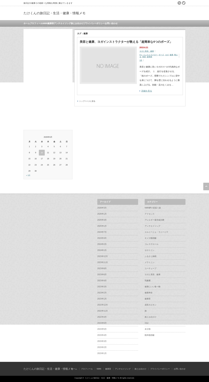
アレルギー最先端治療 (154, 220)
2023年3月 (102, 286)
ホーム (27, 23)
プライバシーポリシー (94, 23)
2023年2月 (102, 293)
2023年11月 (102, 262)
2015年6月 (102, 323)
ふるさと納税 (150, 256)
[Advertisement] (48, 78)
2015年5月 (102, 329)
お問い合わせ (111, 23)
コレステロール (151, 244)
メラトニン (149, 262)
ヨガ (167, 55)
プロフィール (36, 23)
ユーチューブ (150, 268)
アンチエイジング (62, 23)
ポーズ (161, 55)
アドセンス (149, 214)
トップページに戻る (87, 101)
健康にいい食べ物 (152, 286)
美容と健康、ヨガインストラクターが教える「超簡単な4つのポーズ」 (126, 41)
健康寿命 (149, 293)
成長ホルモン (150, 305)
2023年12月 (102, 256)
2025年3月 (102, 220)
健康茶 (51, 23)
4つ (140, 55)
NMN (45, 23)
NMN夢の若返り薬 (153, 208)
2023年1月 (102, 299)
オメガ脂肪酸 (150, 238)
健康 (171, 55)
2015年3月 (102, 341)
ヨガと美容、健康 (146, 51)
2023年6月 (102, 274)
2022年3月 (102, 317)
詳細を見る (146, 91)
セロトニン (149, 250)
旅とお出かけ (77, 23)
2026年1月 (102, 214)
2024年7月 (102, 232)
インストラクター (150, 55)
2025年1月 (102, 226)
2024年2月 (102, 244)
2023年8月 (102, 268)
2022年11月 (102, 311)
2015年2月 (102, 347)
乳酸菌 (148, 280)
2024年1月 (102, 250)
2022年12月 (102, 305)
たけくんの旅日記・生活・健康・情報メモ (55, 13)
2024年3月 (102, 238)
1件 (140, 60)
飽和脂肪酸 (149, 335)
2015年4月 (102, 335)
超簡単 (149, 57)
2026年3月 (102, 208)
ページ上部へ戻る (206, 186)
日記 (147, 323)
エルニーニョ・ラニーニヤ (156, 232)
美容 (144, 57)
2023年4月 (102, 280)
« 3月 (28, 175)
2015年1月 (102, 353)
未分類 (148, 329)
